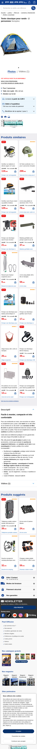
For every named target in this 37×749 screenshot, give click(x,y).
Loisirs (9, 12)
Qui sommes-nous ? (10, 625)
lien (19, 709)
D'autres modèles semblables (12, 83)
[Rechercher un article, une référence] (18, 8)
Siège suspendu (6, 360)
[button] (18, 99)
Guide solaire (8, 644)
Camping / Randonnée (28, 12)
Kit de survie (23, 532)
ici (10, 725)
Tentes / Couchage (8, 15)
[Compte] (29, 2)
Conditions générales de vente (13, 631)
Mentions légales (9, 633)
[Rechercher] (33, 8)
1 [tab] (19, 68)
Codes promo (8, 639)
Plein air (16, 12)
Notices (6, 641)
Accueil (3, 12)
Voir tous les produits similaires (10, 401)
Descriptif (5, 410)
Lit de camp (23, 286)
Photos (12, 71)
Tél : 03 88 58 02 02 (12, 579)
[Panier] (34, 2)
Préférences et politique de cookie (14, 636)
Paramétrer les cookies (18, 736)
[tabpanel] (16, 44)
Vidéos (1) (24, 71)
